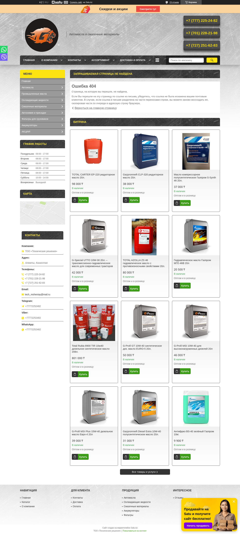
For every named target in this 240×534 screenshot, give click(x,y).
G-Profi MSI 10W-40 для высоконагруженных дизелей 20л (193, 347)
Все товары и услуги (144, 471)
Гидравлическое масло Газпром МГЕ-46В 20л (192, 262)
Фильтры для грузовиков (35, 119)
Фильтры (128, 515)
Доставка (78, 502)
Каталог (26, 502)
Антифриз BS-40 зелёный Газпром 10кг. (194, 433)
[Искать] (211, 60)
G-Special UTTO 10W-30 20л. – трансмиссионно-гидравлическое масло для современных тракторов (92, 263)
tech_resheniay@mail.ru (37, 294)
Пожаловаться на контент (134, 531)
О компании (49, 60)
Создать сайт (76, 2)
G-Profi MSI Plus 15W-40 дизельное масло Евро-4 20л (92, 433)
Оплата (77, 506)
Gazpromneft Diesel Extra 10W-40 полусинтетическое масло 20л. (142, 433)
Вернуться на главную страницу (96, 108)
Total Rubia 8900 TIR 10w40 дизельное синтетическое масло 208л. (91, 348)
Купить (83, 200)
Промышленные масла (34, 93)
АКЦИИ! (26, 131)
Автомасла (28, 87)
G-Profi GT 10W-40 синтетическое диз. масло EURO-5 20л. (142, 347)
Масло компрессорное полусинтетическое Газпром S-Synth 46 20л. (195, 177)
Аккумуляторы (29, 125)
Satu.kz (134, 528)
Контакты (74, 60)
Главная (29, 60)
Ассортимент (101, 60)
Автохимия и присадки (34, 112)
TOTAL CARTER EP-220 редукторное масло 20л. (93, 176)
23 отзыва (174, 2)
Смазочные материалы (34, 106)
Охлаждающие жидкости (35, 100)
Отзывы (179, 497)
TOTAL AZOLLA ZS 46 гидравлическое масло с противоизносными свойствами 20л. (144, 263)
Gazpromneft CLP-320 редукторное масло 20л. (143, 176)
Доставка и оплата (133, 60)
